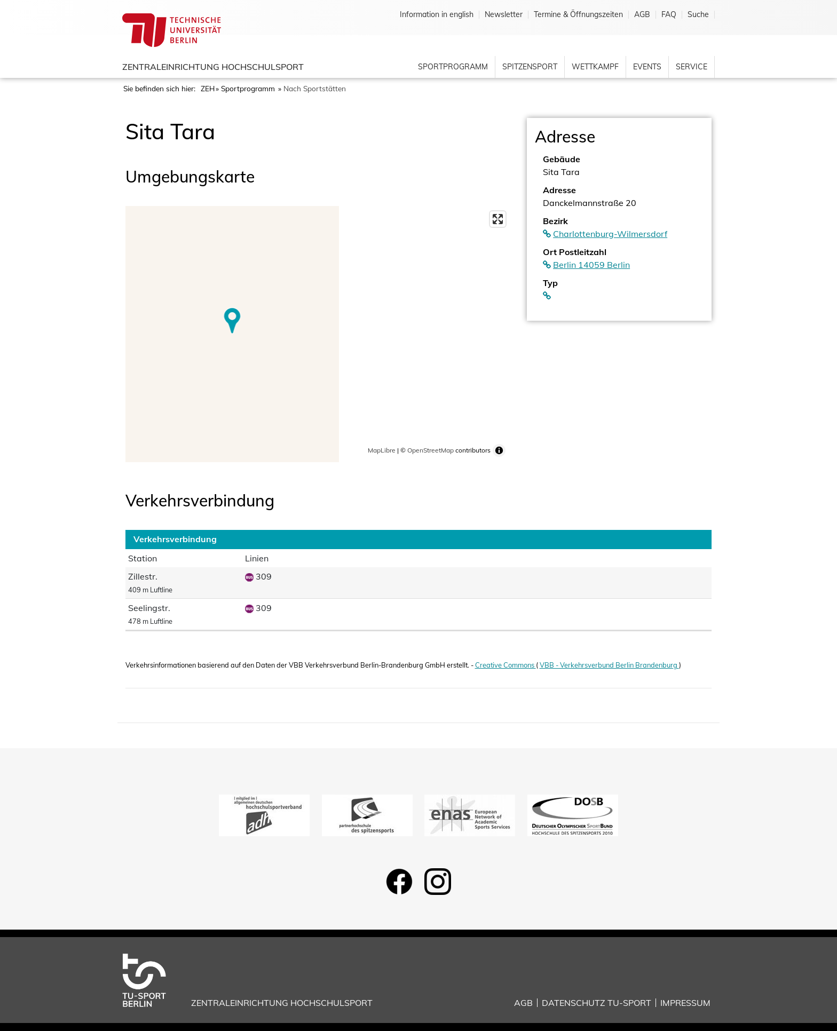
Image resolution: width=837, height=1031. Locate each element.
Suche (698, 15)
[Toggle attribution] (499, 450)
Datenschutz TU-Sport (596, 1002)
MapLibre (382, 450)
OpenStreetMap (430, 450)
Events (647, 67)
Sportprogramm (453, 67)
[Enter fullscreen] (498, 219)
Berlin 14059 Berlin (591, 264)
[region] (318, 334)
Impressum (685, 1002)
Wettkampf (595, 67)
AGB (642, 15)
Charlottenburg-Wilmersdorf (610, 233)
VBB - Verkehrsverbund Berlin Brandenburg (609, 665)
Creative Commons (505, 665)
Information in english (436, 15)
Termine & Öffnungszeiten (578, 15)
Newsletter (504, 15)
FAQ (668, 15)
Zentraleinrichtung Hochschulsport (213, 66)
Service (691, 67)
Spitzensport (529, 67)
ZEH (208, 88)
